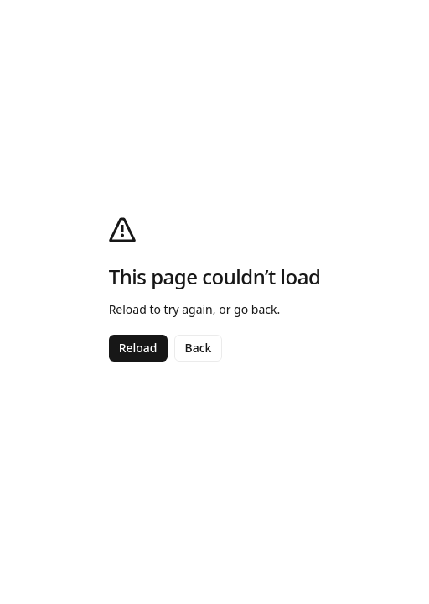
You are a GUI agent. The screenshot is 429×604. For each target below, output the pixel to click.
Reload (138, 348)
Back (198, 348)
